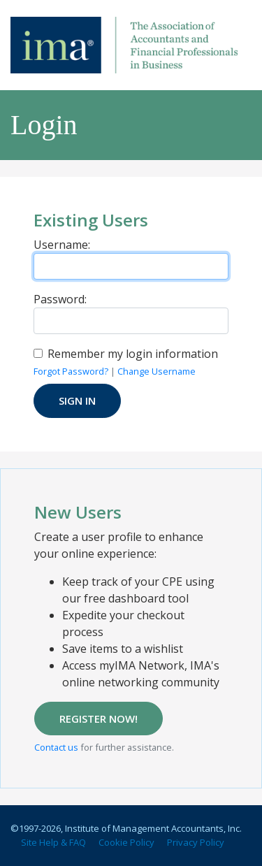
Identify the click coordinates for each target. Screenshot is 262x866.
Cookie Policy (126, 842)
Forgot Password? (71, 371)
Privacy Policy (195, 842)
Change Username (156, 371)
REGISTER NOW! (98, 719)
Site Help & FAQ (53, 842)
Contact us (56, 747)
